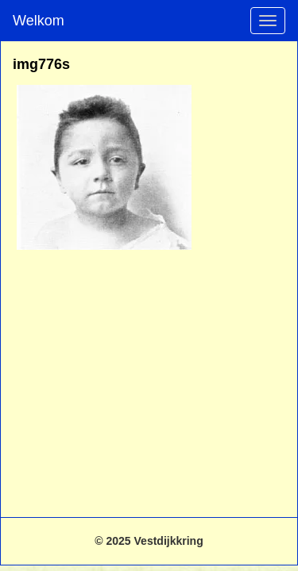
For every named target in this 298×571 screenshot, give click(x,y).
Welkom (38, 21)
